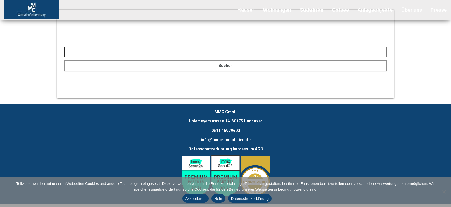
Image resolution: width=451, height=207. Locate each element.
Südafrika (311, 10)
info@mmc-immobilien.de (226, 139)
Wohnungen (277, 10)
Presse (439, 10)
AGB (259, 149)
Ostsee (340, 10)
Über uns (411, 10)
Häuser (245, 10)
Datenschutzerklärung (210, 149)
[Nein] (444, 192)
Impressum (243, 149)
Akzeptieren (195, 198)
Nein (218, 198)
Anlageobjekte (375, 10)
